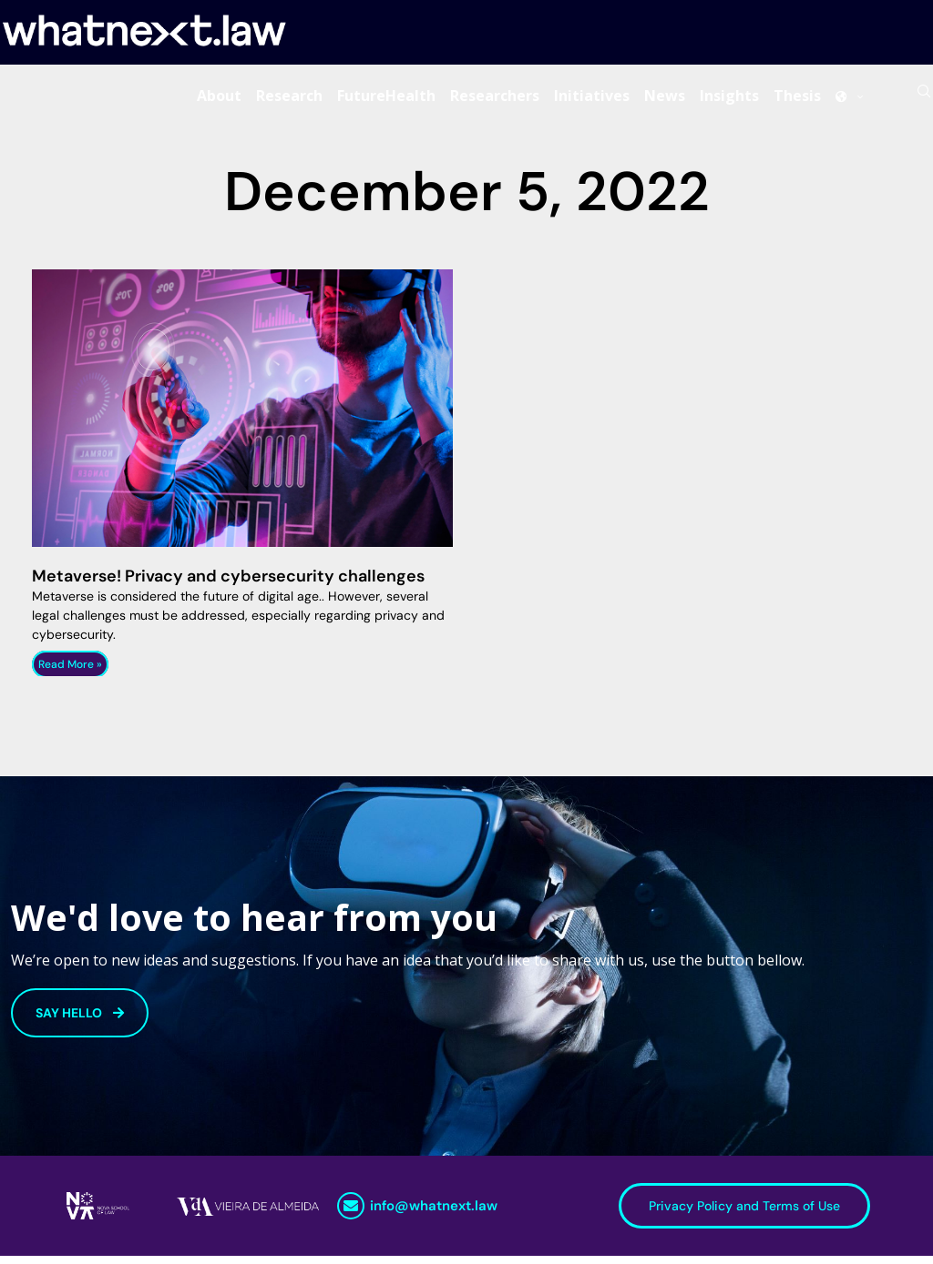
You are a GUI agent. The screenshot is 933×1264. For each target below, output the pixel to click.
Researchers (494, 99)
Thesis (797, 99)
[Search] (924, 99)
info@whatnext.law (433, 1214)
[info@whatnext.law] (350, 1214)
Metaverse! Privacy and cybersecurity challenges (228, 584)
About (219, 99)
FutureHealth (386, 99)
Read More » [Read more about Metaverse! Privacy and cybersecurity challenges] (70, 672)
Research (289, 99)
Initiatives (592, 99)
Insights (729, 99)
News (664, 99)
